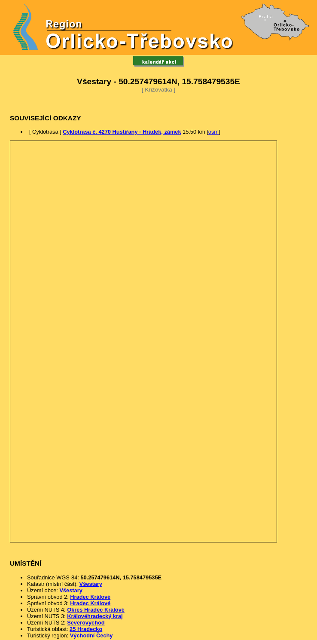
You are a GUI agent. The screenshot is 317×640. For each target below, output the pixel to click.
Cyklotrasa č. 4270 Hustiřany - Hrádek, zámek (122, 132)
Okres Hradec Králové (96, 609)
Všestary (90, 584)
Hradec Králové (90, 597)
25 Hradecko (86, 629)
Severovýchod (86, 622)
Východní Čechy (91, 635)
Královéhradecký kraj (94, 616)
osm (213, 132)
